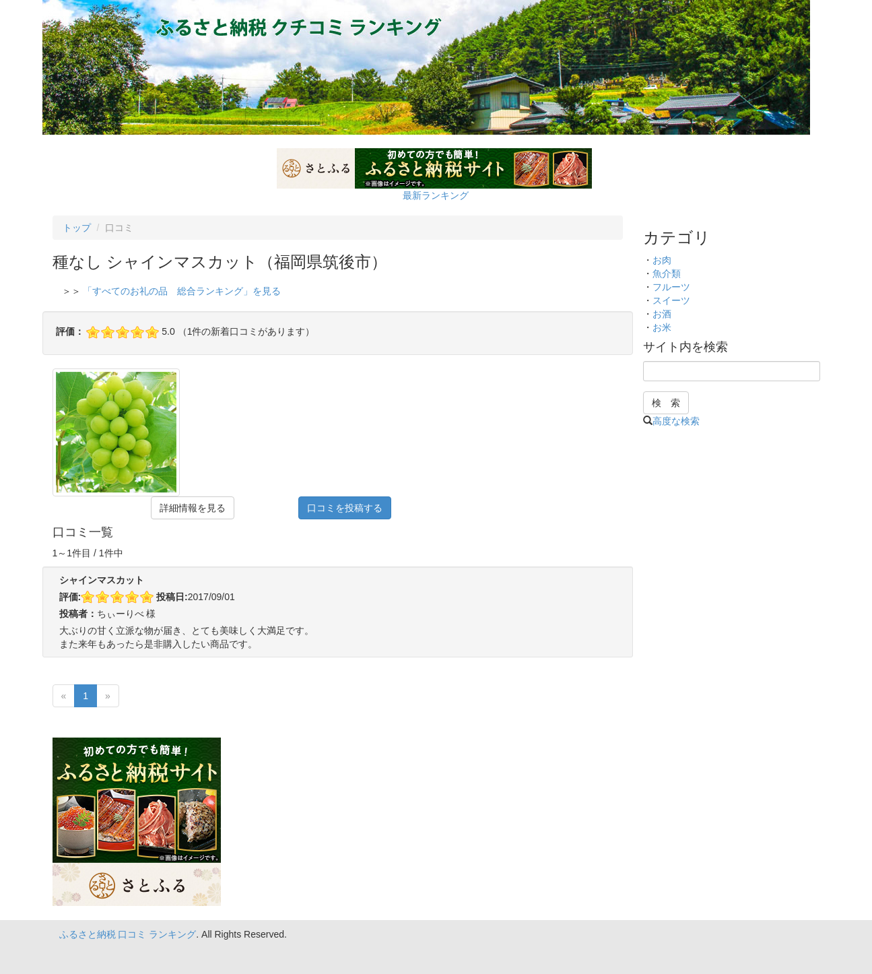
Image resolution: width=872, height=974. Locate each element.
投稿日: (172, 596)
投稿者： (78, 613)
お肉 (661, 260)
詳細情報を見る (193, 507)
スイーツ (671, 300)
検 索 (666, 402)
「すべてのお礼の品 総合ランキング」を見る (182, 291)
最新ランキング (436, 195)
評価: (70, 596)
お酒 (661, 314)
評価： (70, 331)
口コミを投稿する (344, 507)
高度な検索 (676, 421)
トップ (77, 227)
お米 (661, 327)
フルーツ (671, 287)
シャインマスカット (101, 580)
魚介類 (666, 273)
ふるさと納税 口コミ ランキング (128, 934)
